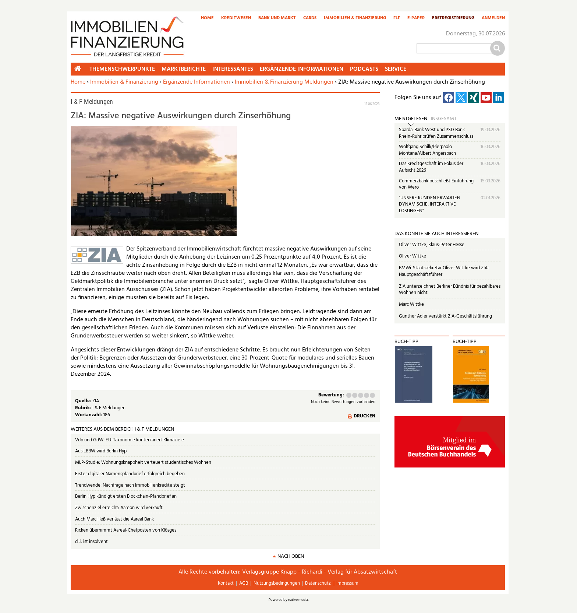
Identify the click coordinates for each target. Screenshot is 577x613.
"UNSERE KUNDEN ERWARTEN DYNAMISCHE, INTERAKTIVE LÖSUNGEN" (429, 204)
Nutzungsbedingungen (277, 583)
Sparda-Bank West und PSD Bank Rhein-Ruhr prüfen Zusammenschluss (436, 133)
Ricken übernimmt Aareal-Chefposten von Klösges (125, 530)
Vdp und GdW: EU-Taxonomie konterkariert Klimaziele (129, 440)
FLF (396, 18)
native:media (298, 600)
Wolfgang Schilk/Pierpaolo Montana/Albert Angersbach (427, 150)
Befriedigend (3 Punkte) (361, 395)
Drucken (364, 416)
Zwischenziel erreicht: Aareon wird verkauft (119, 508)
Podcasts (364, 69)
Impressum (347, 583)
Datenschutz (318, 583)
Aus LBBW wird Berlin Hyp (101, 451)
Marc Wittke (411, 304)
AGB (243, 583)
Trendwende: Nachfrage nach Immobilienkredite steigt (130, 485)
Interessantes (232, 69)
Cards (309, 18)
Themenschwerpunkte (122, 69)
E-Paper (416, 18)
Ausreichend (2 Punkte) (355, 395)
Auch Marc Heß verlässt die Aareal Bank (114, 519)
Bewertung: (331, 395)
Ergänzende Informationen (196, 82)
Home (207, 18)
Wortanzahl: (89, 415)
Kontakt (226, 583)
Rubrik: (83, 408)
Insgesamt (444, 119)
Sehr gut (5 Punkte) (372, 395)
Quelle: (83, 401)
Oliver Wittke (412, 256)
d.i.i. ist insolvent (91, 542)
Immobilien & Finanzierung (355, 18)
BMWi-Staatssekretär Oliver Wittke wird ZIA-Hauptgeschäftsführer (444, 271)
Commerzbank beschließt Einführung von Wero (436, 184)
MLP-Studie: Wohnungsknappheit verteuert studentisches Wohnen (143, 462)
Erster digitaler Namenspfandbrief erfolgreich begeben (130, 474)
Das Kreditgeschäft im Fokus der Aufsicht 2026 (431, 167)
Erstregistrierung (453, 18)
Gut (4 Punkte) (366, 395)
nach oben (290, 556)
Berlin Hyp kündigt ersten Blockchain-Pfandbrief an (126, 496)
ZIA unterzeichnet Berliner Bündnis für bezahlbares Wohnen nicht (449, 290)
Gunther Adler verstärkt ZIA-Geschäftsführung (445, 316)
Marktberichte (184, 69)
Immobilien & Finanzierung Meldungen (284, 82)
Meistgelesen (410, 119)
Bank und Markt (277, 18)
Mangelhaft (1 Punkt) (349, 395)
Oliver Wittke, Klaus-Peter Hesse (431, 245)
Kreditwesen (236, 18)
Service (395, 69)
